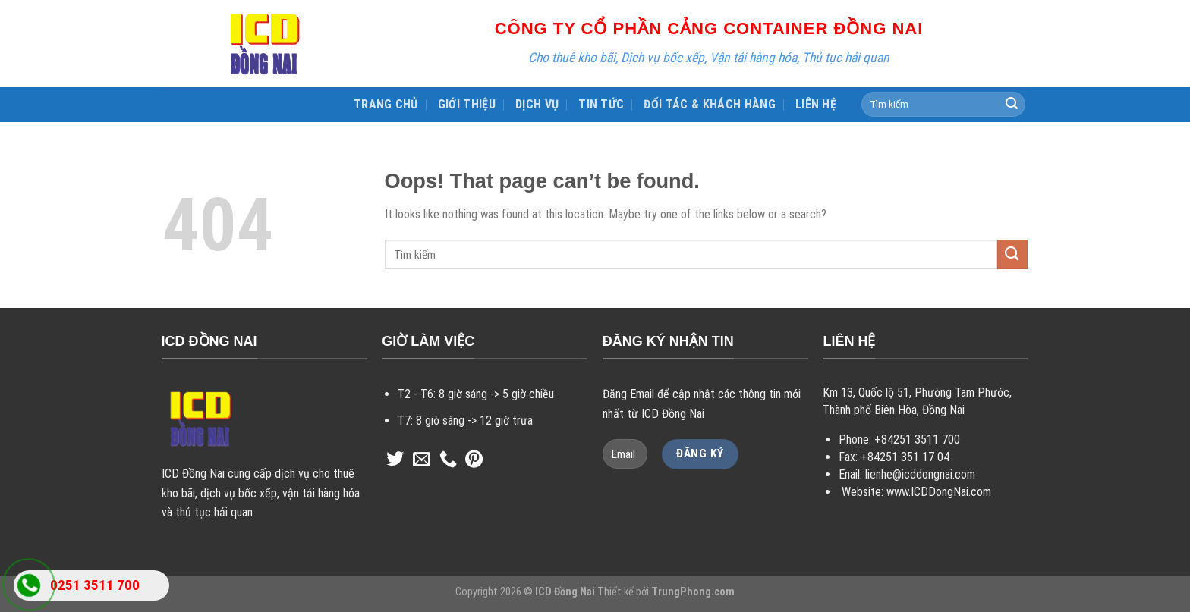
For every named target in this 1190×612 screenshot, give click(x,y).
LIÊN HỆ (815, 104)
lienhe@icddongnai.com (920, 474)
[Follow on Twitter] (395, 460)
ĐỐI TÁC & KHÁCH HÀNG (709, 104)
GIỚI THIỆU (467, 104)
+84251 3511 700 (917, 439)
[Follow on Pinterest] (474, 460)
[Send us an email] (421, 460)
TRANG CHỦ (386, 104)
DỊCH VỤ (537, 104)
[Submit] (1012, 105)
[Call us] (448, 460)
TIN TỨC (601, 104)
